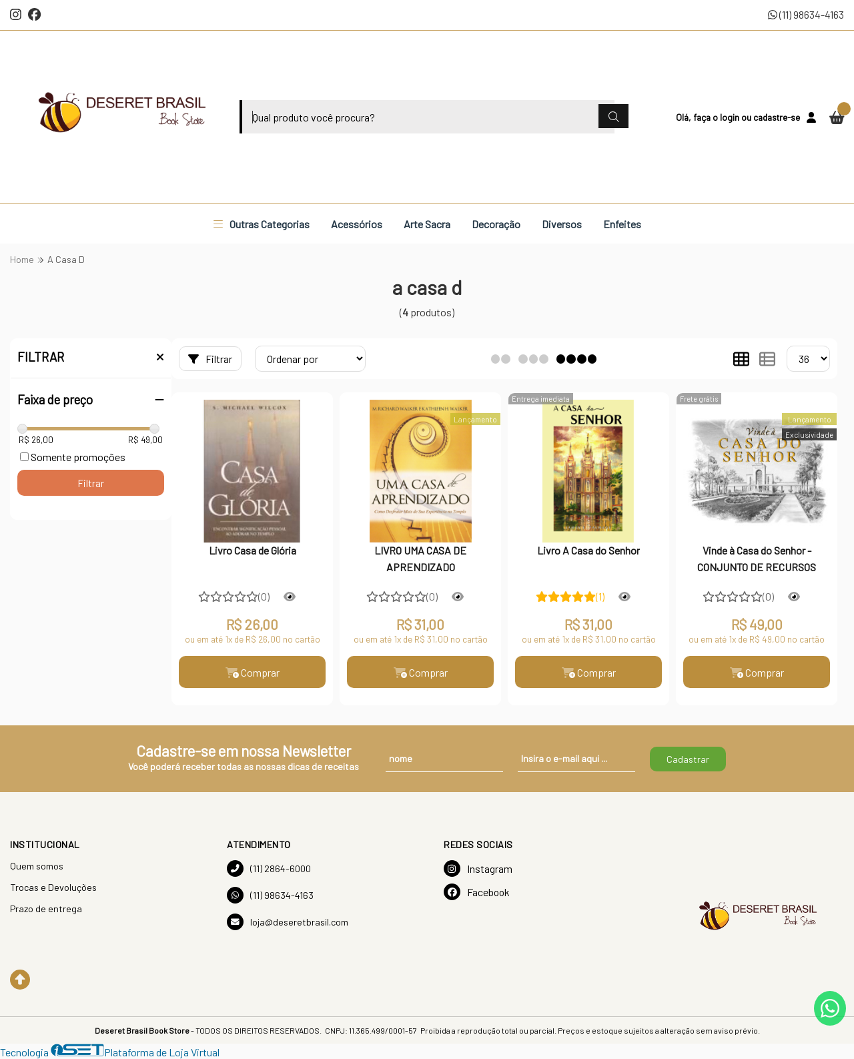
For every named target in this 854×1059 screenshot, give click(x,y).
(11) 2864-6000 (269, 868)
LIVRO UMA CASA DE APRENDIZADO (420, 558)
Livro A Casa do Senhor (588, 550)
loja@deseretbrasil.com (287, 922)
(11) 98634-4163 (806, 14)
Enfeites (622, 224)
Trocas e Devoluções (53, 887)
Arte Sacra (427, 224)
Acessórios (356, 224)
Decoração (496, 224)
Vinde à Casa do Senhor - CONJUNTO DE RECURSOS (756, 558)
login (730, 117)
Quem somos (36, 865)
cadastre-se (776, 117)
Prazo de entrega (46, 908)
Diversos (562, 224)
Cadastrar (688, 759)
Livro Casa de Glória (252, 550)
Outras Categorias (262, 224)
